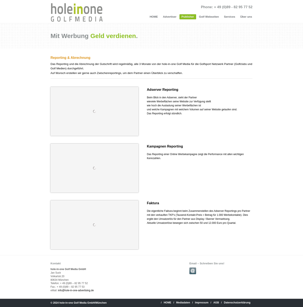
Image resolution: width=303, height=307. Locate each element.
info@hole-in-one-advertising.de (76, 290)
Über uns (246, 16)
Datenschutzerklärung (237, 302)
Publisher (188, 16)
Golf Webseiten (209, 16)
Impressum (202, 302)
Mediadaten (183, 302)
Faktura (153, 203)
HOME (154, 16)
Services (229, 16)
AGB (216, 302)
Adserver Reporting (162, 89)
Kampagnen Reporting (165, 146)
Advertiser (169, 16)
